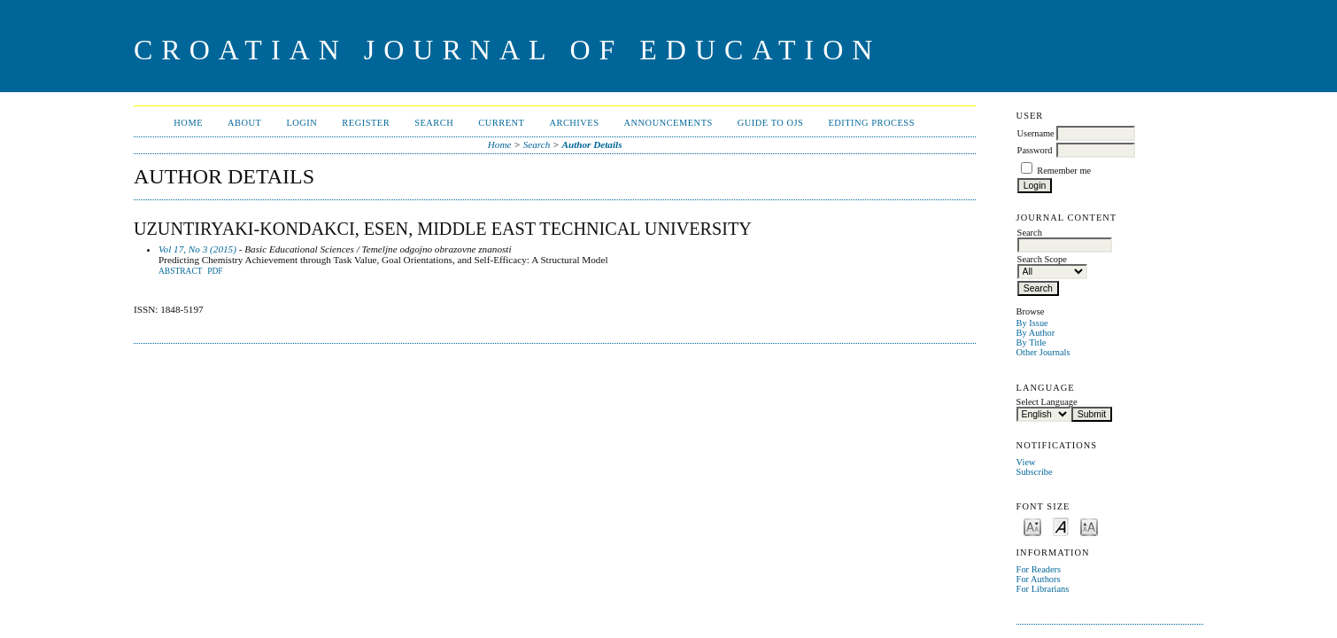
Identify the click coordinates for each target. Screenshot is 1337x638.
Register (366, 123)
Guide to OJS (771, 123)
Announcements (668, 123)
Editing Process (871, 123)
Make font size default (1061, 526)
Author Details (591, 144)
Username (1036, 133)
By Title (1031, 342)
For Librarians (1043, 589)
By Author (1035, 333)
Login (301, 123)
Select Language (1047, 402)
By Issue (1032, 323)
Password (1035, 150)
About (244, 123)
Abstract (180, 271)
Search (433, 123)
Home (188, 123)
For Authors (1038, 579)
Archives (574, 123)
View (1026, 462)
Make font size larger (1089, 526)
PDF (214, 271)
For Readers (1039, 569)
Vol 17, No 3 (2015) (197, 249)
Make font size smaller (1032, 526)
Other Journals (1043, 352)
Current (501, 123)
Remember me (1064, 170)
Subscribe (1034, 472)
